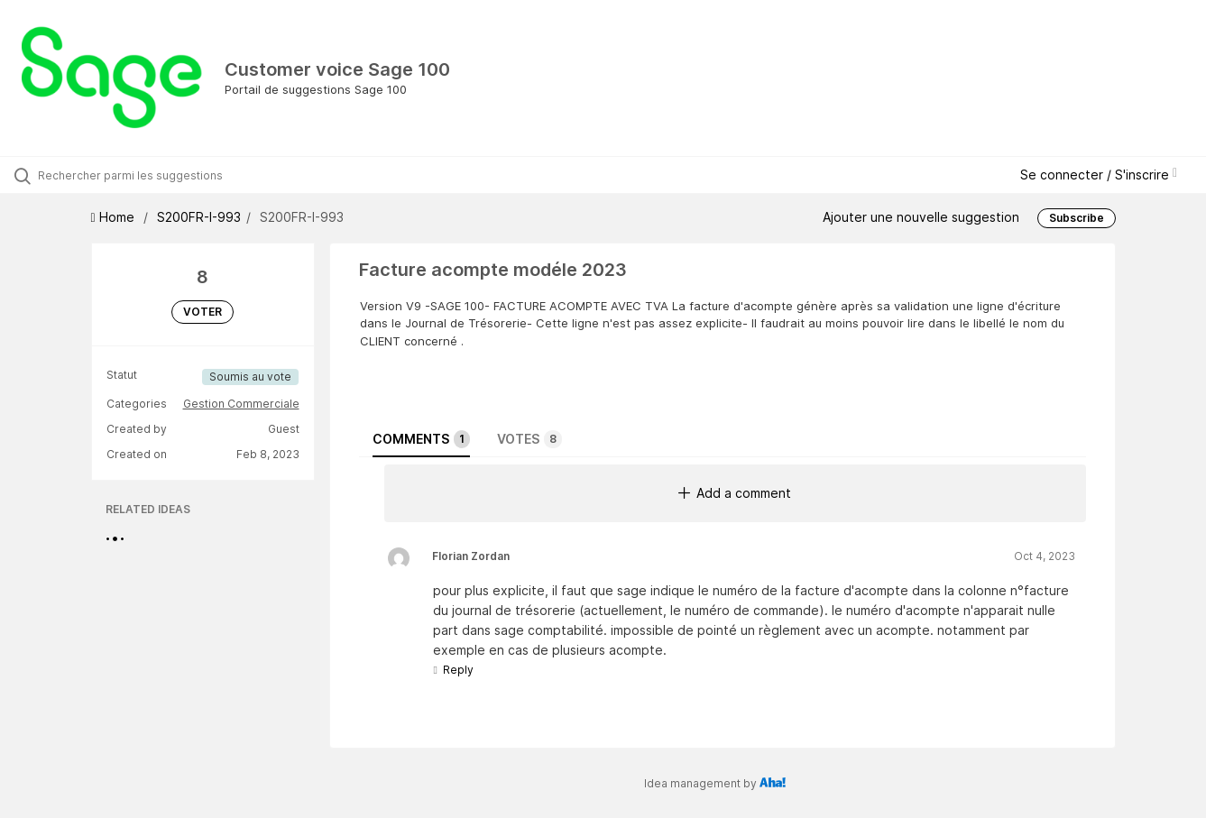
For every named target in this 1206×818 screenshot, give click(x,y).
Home (114, 217)
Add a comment (734, 493)
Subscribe (1076, 218)
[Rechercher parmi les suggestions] (143, 175)
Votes (529, 439)
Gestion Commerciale (241, 403)
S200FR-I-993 (199, 217)
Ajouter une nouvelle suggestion (921, 217)
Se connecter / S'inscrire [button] (1098, 174)
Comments (421, 439)
